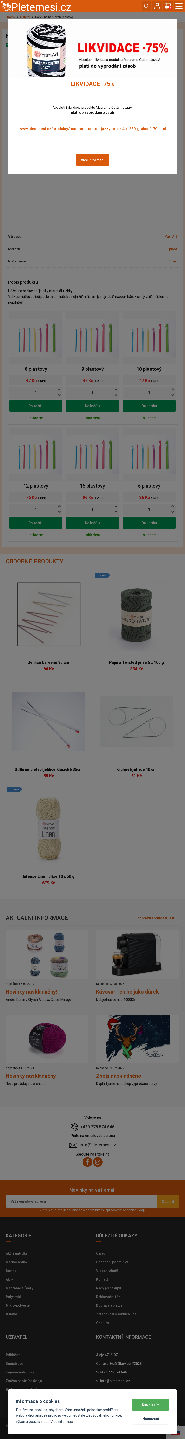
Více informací (92, 160)
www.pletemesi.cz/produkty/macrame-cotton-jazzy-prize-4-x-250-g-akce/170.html (92, 129)
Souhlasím (150, 1405)
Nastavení (150, 1419)
